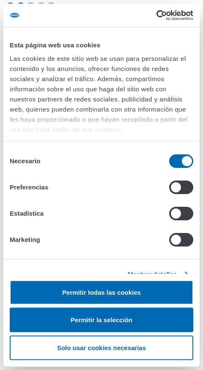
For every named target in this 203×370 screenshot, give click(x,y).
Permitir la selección (101, 319)
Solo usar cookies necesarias (101, 347)
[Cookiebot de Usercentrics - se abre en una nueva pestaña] (156, 15)
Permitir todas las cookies (101, 292)
